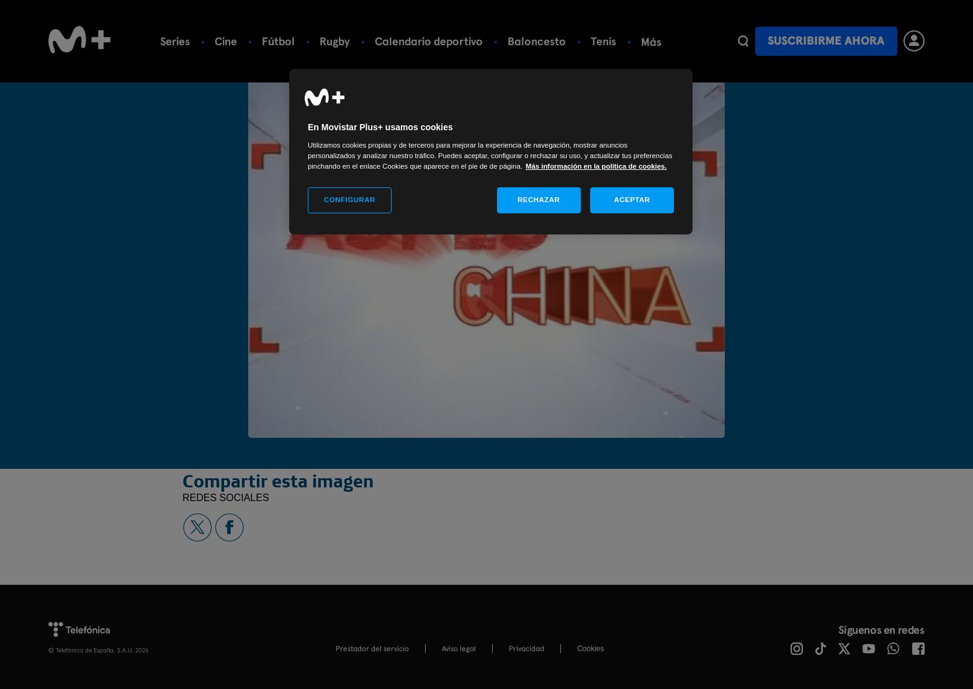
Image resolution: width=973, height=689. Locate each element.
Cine (226, 41)
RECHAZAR (539, 199)
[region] (491, 151)
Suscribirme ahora (826, 40)
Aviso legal (459, 648)
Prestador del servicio (372, 648)
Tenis (603, 41)
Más (651, 41)
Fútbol (278, 41)
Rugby (335, 41)
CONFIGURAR (349, 199)
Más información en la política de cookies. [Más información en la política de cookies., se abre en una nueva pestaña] (596, 166)
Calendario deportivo (429, 41)
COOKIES (590, 648)
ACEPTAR (632, 199)
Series (175, 41)
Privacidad (526, 648)
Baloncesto (537, 41)
